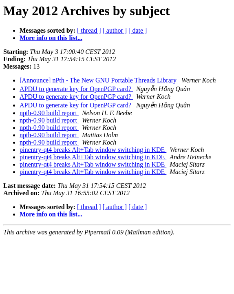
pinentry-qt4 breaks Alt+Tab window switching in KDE (93, 149)
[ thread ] (89, 30)
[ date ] (137, 30)
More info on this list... (51, 37)
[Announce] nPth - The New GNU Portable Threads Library (99, 80)
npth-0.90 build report (49, 112)
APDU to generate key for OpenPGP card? (76, 88)
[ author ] (115, 30)
